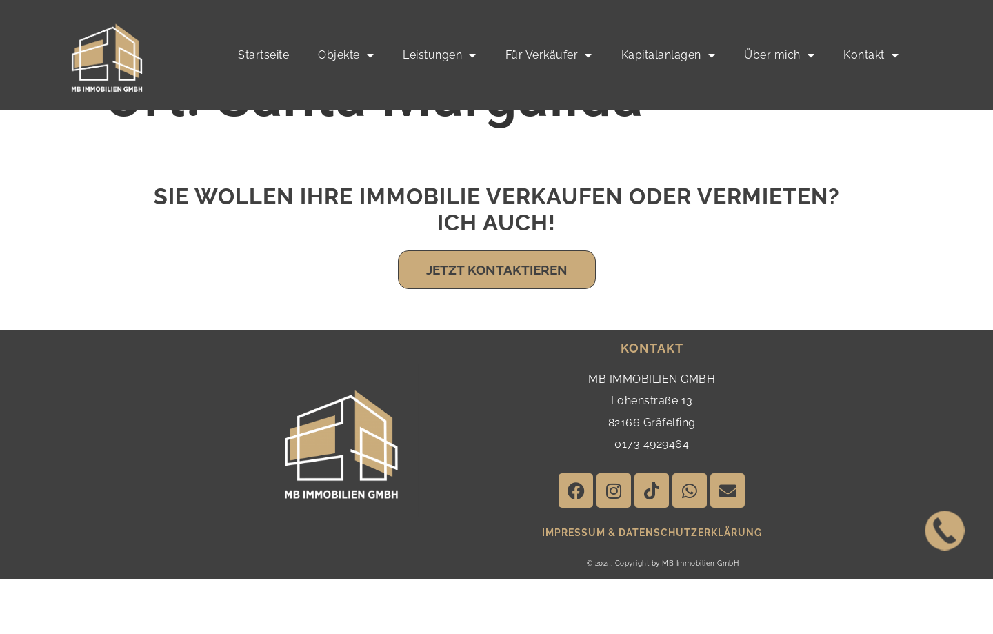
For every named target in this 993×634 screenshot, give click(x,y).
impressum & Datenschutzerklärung (652, 587)
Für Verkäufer (548, 55)
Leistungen (440, 55)
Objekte (346, 55)
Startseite (263, 54)
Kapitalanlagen (668, 55)
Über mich (779, 55)
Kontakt (871, 55)
